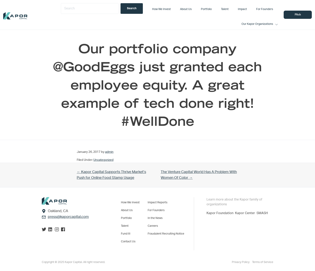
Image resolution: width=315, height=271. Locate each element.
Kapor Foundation (221, 213)
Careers (153, 226)
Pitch (298, 14)
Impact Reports (157, 202)
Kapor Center (246, 213)
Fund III (125, 233)
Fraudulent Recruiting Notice (166, 233)
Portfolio (126, 218)
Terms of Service (262, 262)
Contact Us (128, 241)
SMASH (262, 213)
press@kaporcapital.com (68, 217)
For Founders (156, 210)
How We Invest (130, 202)
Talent (125, 226)
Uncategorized (103, 159)
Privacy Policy (241, 262)
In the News (155, 218)
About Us (127, 210)
